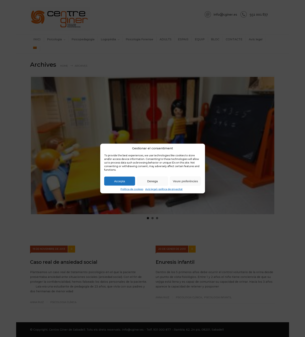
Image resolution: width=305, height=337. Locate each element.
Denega (152, 181)
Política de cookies (132, 189)
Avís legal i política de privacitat (164, 189)
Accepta (119, 181)
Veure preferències (185, 181)
